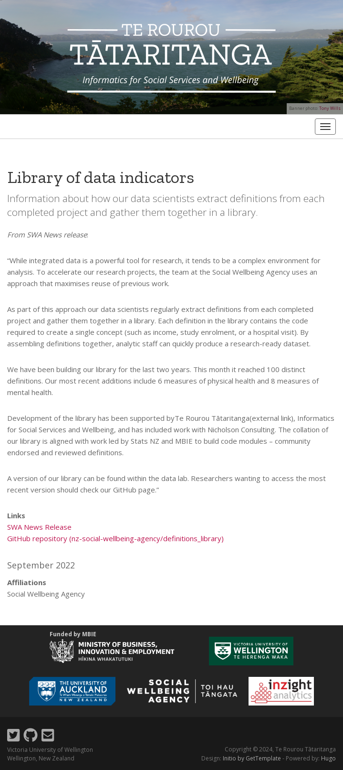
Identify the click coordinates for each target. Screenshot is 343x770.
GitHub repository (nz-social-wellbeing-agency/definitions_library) (115, 538)
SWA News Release (39, 527)
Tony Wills (330, 108)
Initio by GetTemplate (252, 758)
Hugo (328, 758)
